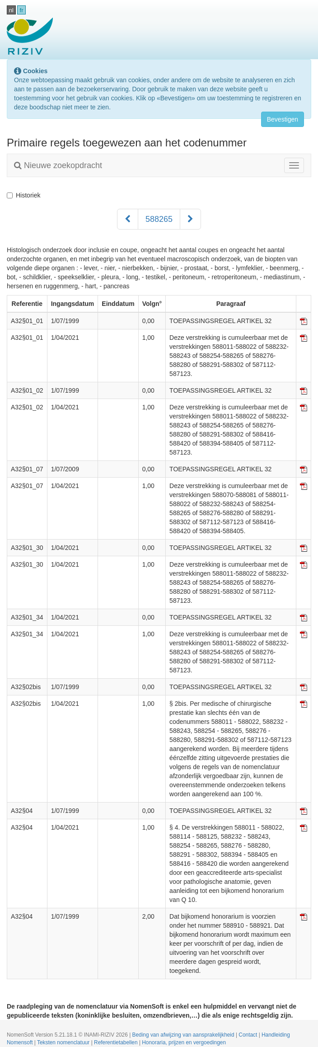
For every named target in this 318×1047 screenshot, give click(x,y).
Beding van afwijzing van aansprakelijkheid (184, 1035)
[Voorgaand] (127, 219)
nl (11, 10)
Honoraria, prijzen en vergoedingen (184, 1042)
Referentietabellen (116, 1042)
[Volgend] (190, 219)
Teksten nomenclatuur (64, 1042)
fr (21, 10)
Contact (248, 1035)
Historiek (23, 195)
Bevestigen (282, 119)
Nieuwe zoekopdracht (58, 165)
